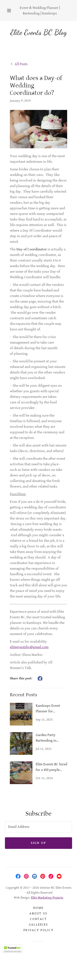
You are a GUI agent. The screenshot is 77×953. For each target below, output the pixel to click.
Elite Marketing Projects (47, 898)
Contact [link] (38, 919)
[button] (9, 10)
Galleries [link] (38, 925)
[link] (19, 63)
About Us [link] (38, 913)
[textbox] (38, 826)
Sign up (38, 843)
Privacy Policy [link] (38, 930)
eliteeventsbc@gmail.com (29, 647)
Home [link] (38, 908)
